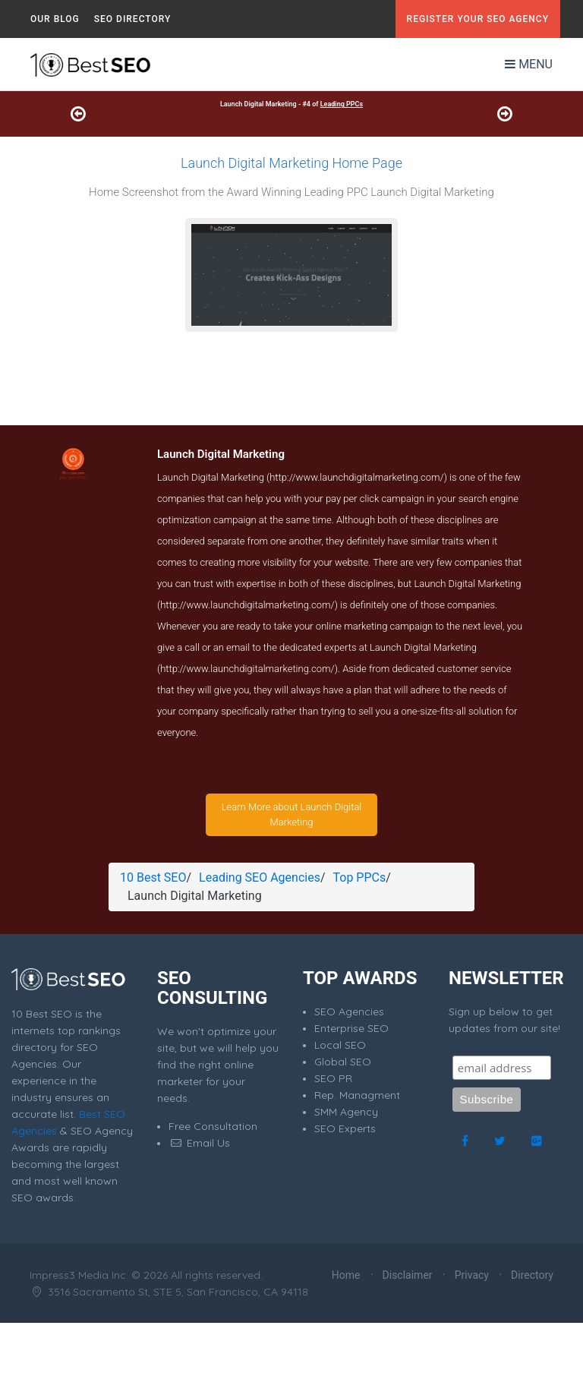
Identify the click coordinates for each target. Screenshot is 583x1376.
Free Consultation (213, 1126)
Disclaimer (408, 1275)
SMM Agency (346, 1112)
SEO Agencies (349, 1011)
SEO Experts (345, 1128)
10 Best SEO (153, 877)
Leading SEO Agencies (259, 877)
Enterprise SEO (351, 1028)
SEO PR (333, 1078)
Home (346, 1275)
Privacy (472, 1275)
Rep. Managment (357, 1095)
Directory (532, 1275)
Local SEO (340, 1045)
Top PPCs (359, 877)
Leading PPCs (341, 104)
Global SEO (342, 1061)
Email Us (199, 1143)
